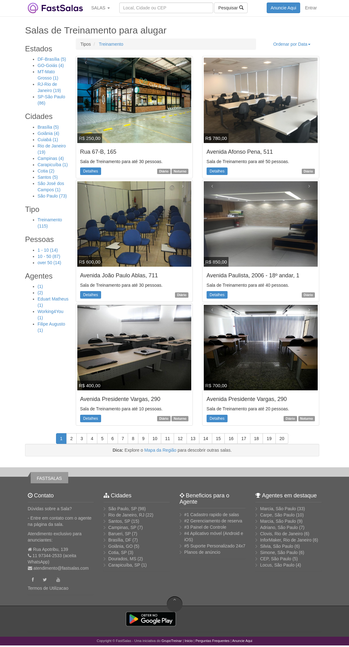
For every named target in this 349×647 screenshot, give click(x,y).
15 (218, 438)
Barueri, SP (119, 533)
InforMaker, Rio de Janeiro (285, 539)
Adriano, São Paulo (279, 527)
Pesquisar (230, 7)
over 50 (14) (49, 262)
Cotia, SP (117, 552)
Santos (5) (48, 177)
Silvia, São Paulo (276, 546)
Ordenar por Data (292, 44)
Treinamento (110, 44)
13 (193, 438)
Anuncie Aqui (283, 7)
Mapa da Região (160, 450)
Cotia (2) (46, 170)
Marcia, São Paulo (278, 508)
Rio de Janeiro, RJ (126, 514)
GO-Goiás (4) (51, 65)
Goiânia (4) (48, 133)
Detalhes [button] (90, 171)
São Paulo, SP (122, 508)
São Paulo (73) (52, 195)
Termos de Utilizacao (48, 588)
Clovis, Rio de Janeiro (281, 533)
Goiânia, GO (120, 546)
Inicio (189, 641)
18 (256, 438)
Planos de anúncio (202, 552)
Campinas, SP (122, 527)
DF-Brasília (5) (52, 59)
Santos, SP (119, 521)
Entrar (311, 7)
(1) (40, 286)
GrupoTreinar (172, 641)
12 (180, 438)
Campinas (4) (51, 158)
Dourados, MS (122, 558)
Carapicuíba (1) (53, 164)
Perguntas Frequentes (213, 641)
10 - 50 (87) (49, 256)
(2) (40, 292)
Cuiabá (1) (48, 139)
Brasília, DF (119, 539)
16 (231, 438)
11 (167, 438)
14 (205, 438)
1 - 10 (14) (48, 250)
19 (269, 438)
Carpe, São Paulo (277, 514)
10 (154, 438)
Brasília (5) (48, 127)
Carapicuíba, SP (124, 564)
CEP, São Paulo (275, 558)
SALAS (100, 7)
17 (243, 438)
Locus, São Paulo (277, 564)
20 (282, 438)
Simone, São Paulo (279, 552)
